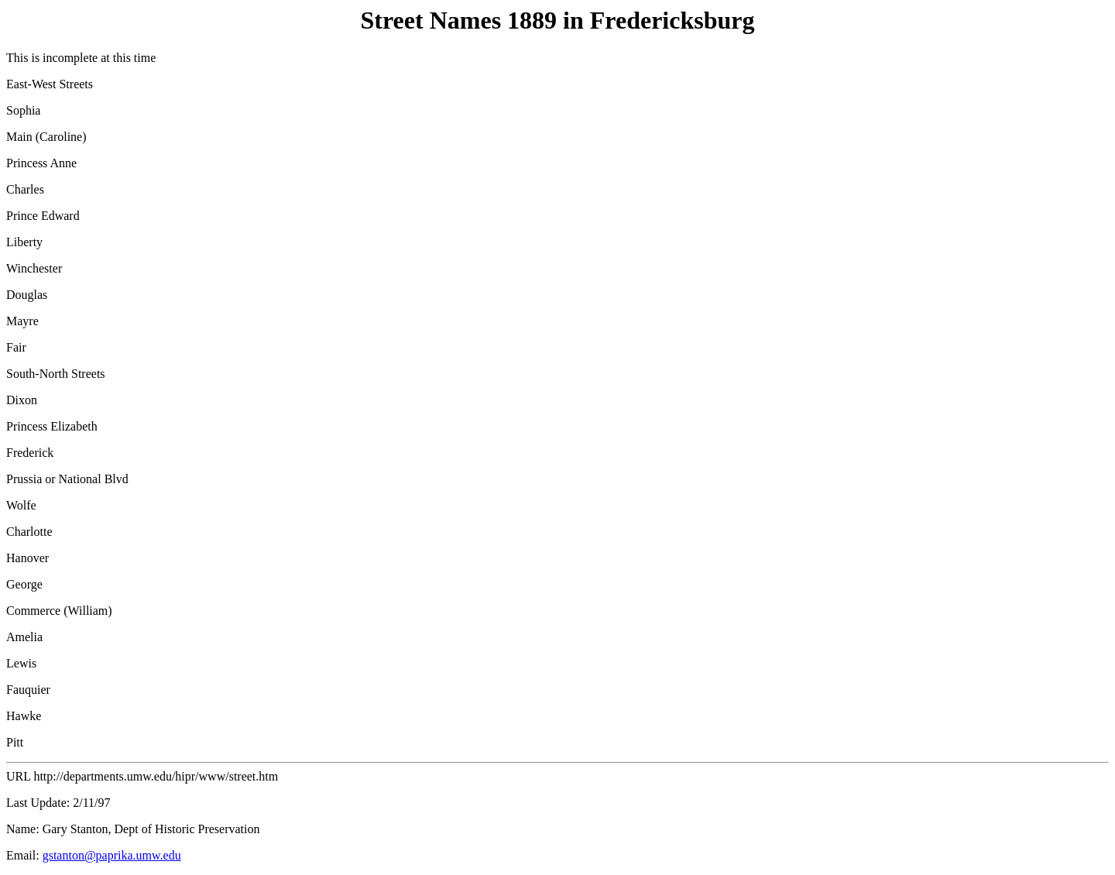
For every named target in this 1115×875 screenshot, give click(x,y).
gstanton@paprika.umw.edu (112, 855)
